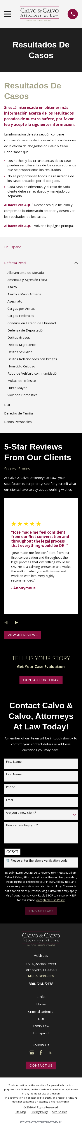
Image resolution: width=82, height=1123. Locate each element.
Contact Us (41, 1065)
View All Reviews (23, 635)
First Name (14, 762)
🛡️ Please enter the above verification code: (37, 861)
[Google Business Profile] (32, 1052)
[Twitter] (50, 1052)
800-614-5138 (40, 983)
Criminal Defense (41, 1011)
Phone (10, 787)
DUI (41, 1018)
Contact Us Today (41, 680)
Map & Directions (41, 975)
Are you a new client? (21, 813)
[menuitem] (38, 263)
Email (10, 800)
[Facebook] (41, 1052)
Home (41, 1004)
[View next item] (16, 622)
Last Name (14, 774)
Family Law (41, 1026)
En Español (41, 1033)
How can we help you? (22, 825)
